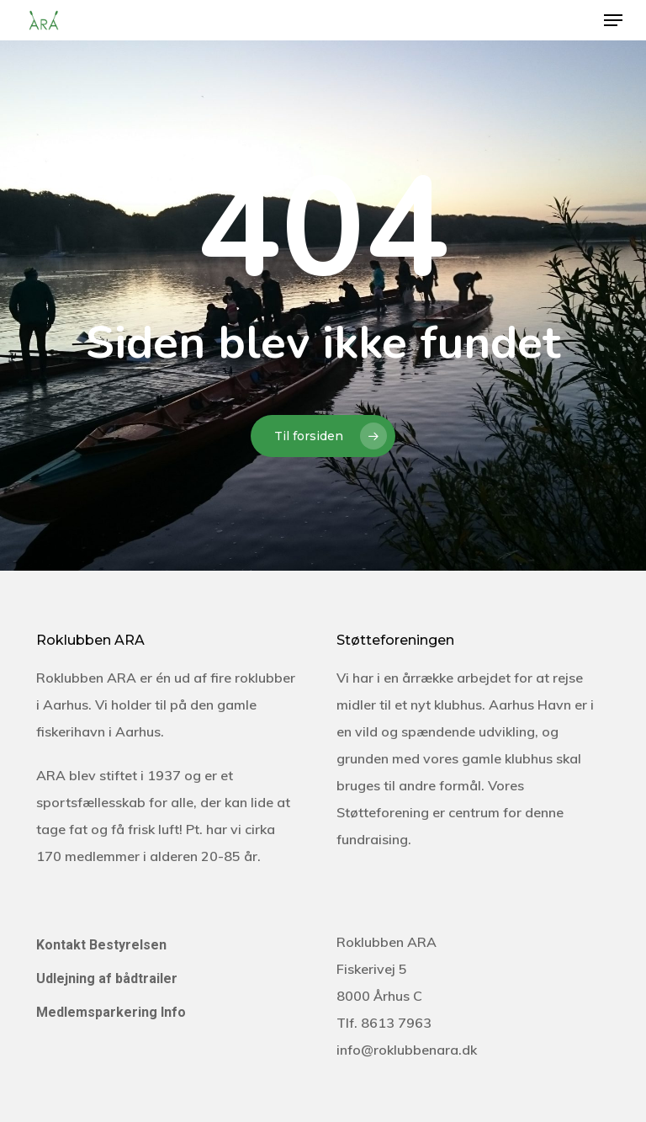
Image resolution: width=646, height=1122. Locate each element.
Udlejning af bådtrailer (106, 978)
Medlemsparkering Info (111, 1012)
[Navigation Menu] (613, 20)
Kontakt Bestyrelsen (101, 945)
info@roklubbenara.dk (406, 1049)
